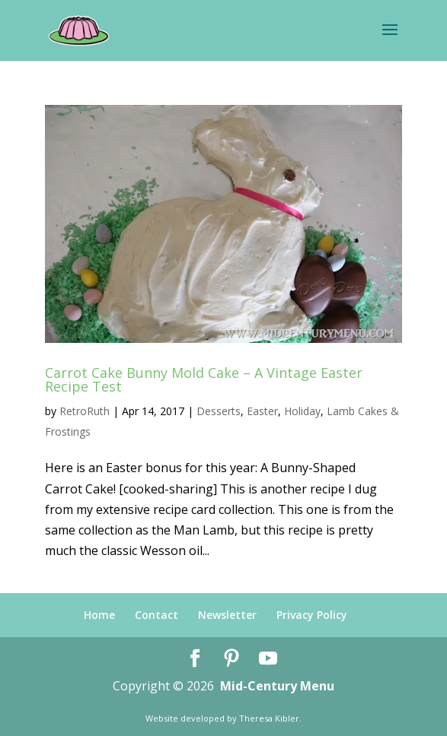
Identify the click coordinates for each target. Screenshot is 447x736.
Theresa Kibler (269, 718)
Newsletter (227, 615)
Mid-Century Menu (277, 685)
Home (99, 615)
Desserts (218, 411)
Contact (156, 615)
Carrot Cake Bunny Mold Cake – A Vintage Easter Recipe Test (203, 379)
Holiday (302, 411)
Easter (262, 411)
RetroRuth (84, 411)
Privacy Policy (311, 615)
